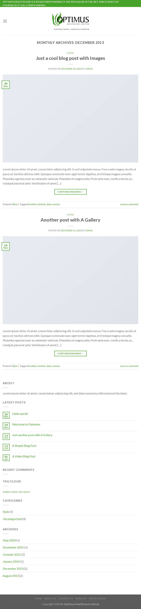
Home (38, 598)
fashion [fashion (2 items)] (14, 492)
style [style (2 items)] (20, 492)
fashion (42, 204)
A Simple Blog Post (24, 445)
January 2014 (11, 561)
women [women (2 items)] (26, 492)
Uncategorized (12, 519)
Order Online (97, 598)
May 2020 (9, 540)
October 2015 (12, 554)
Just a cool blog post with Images (70, 58)
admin (89, 69)
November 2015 (13, 547)
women (56, 204)
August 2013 (11, 575)
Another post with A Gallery (70, 219)
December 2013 (13, 568)
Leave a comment (129, 204)
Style (70, 53)
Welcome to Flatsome (26, 424)
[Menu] (5, 21)
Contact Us (65, 598)
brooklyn (32, 204)
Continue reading (70, 191)
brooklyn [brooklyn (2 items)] (6, 492)
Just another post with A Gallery (32, 435)
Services (81, 598)
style (48, 204)
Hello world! (20, 413)
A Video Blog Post (23, 456)
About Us (50, 598)
